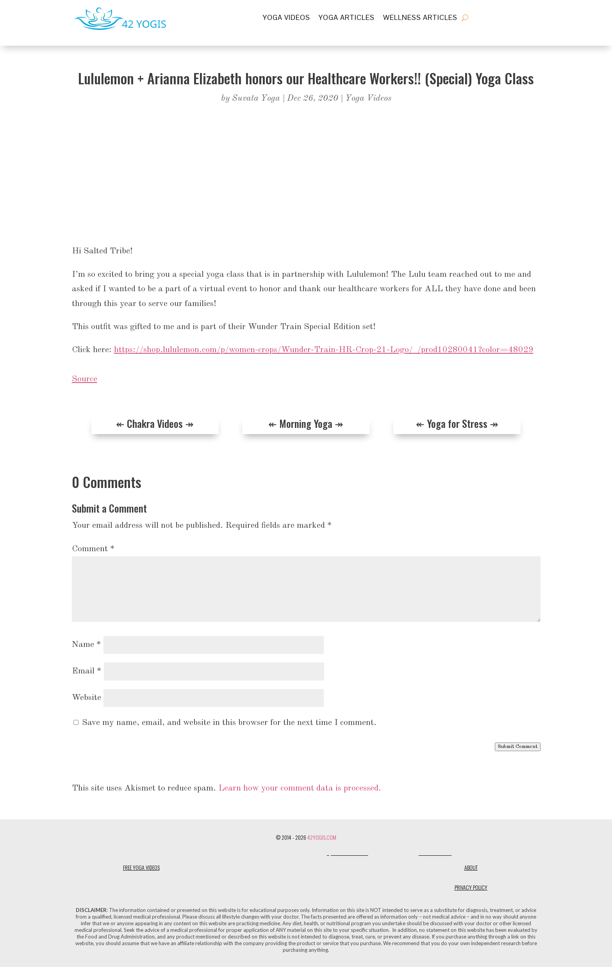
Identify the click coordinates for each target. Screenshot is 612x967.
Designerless (263, 853)
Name (86, 644)
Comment (93, 549)
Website (86, 697)
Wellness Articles (420, 18)
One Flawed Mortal (393, 853)
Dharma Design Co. (303, 853)
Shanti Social (435, 853)
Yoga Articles (347, 18)
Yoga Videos (286, 18)
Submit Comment (517, 746)
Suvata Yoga (256, 98)
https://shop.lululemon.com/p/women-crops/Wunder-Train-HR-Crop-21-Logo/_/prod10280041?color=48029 (323, 349)
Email (87, 671)
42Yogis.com (321, 837)
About (471, 867)
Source (84, 379)
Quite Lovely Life (347, 853)
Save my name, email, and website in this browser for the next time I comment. (229, 722)
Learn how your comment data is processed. (299, 788)
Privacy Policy (471, 887)
